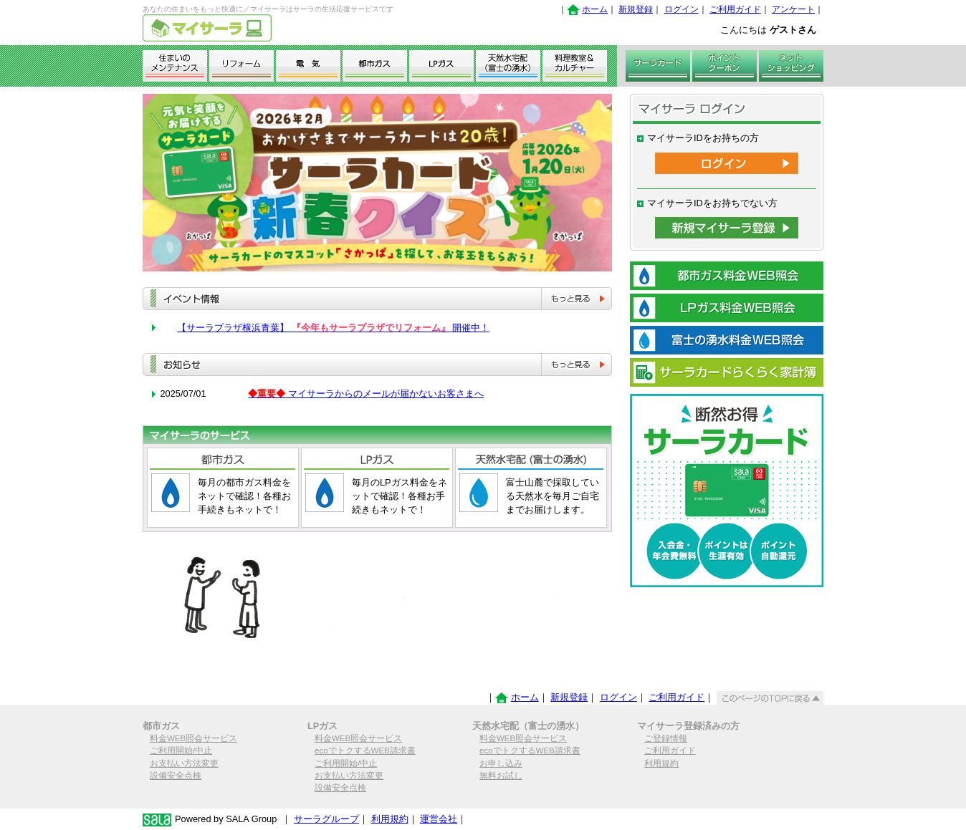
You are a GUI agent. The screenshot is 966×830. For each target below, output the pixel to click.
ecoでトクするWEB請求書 (365, 750)
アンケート (793, 9)
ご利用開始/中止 (181, 750)
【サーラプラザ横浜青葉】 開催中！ (333, 327)
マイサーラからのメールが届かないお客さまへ (366, 393)
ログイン (681, 9)
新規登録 (635, 9)
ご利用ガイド (735, 9)
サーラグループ (326, 819)
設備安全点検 (175, 775)
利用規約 (661, 763)
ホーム (595, 9)
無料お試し (500, 775)
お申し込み (500, 763)
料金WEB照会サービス (193, 738)
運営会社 (438, 819)
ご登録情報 (665, 738)
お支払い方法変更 (184, 763)
